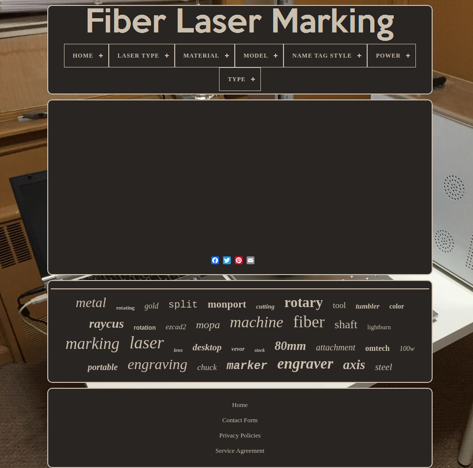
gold (151, 306)
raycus (106, 323)
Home (240, 404)
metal (91, 302)
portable (103, 367)
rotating (125, 308)
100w (407, 348)
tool (339, 305)
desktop (206, 347)
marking (92, 343)
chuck (207, 367)
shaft (346, 324)
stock (259, 350)
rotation (145, 327)
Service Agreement (240, 450)
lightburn (379, 327)
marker (246, 366)
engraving (157, 364)
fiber (308, 321)
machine (256, 322)
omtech (377, 348)
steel (383, 367)
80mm (290, 345)
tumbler (367, 306)
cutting (265, 306)
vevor (238, 348)
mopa (208, 324)
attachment (335, 347)
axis (354, 364)
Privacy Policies (239, 435)
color (396, 306)
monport (227, 304)
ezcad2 (175, 327)
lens (178, 350)
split (183, 305)
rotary (303, 302)
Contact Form (240, 420)
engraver (305, 363)
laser (146, 342)
